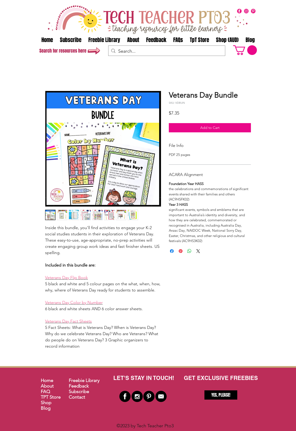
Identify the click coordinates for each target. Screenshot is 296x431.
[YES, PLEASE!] (220, 395)
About (47, 386)
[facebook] (239, 11)
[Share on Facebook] (172, 251)
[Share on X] (198, 251)
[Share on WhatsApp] (189, 251)
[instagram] (246, 11)
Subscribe (79, 391)
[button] (245, 50)
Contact (77, 397)
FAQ (45, 391)
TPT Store (51, 397)
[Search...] (166, 51)
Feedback (79, 386)
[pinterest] (253, 11)
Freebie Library (84, 380)
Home (47, 380)
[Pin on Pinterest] (180, 251)
